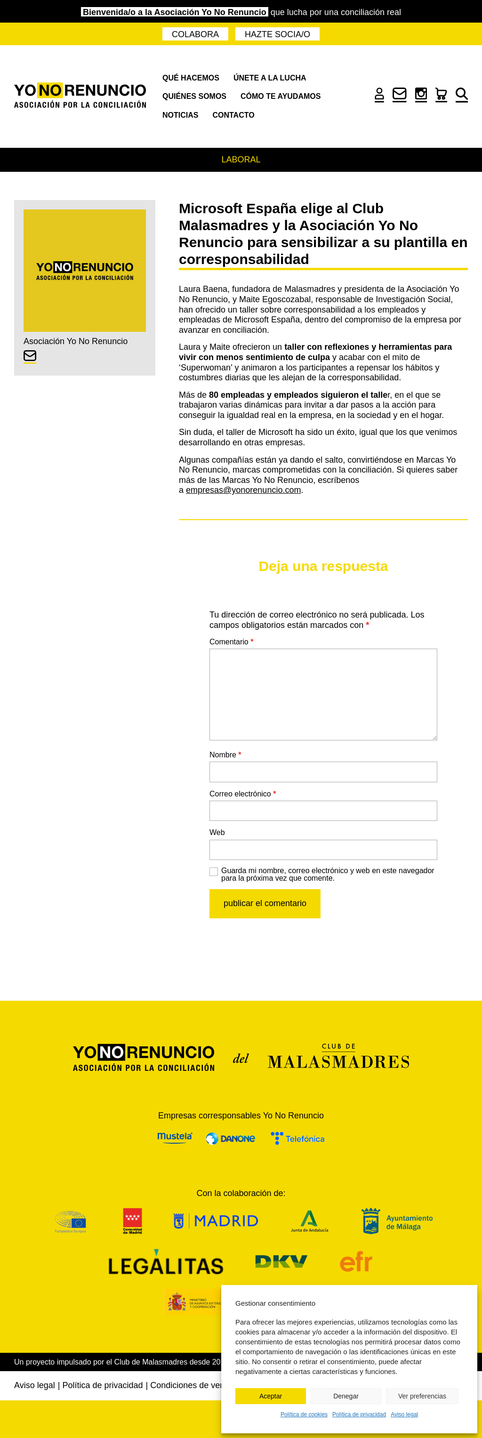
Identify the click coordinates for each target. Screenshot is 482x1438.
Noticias (180, 115)
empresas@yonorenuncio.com (243, 490)
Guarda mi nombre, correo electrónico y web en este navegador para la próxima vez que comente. (327, 874)
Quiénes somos (194, 96)
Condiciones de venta (191, 1385)
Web (217, 832)
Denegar (346, 1396)
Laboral (240, 159)
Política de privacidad (359, 1414)
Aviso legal (404, 1414)
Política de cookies (304, 1414)
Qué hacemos (190, 78)
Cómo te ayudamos (281, 96)
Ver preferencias (422, 1396)
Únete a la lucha (269, 78)
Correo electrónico (242, 794)
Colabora (195, 34)
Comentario (231, 642)
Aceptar (270, 1396)
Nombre (225, 755)
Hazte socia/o (277, 34)
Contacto (233, 115)
